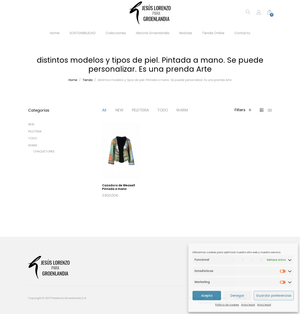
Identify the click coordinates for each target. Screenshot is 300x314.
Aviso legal (248, 305)
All (104, 110)
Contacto (242, 33)
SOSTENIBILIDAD (83, 33)
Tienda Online (213, 33)
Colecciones (116, 33)
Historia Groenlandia (152, 33)
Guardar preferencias (273, 295)
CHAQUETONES (44, 151)
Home (55, 33)
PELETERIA (140, 110)
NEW (119, 110)
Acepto (206, 295)
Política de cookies (227, 305)
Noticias (185, 33)
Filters (243, 110)
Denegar (237, 295)
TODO (162, 110)
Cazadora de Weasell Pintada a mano (118, 187)
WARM (182, 110)
